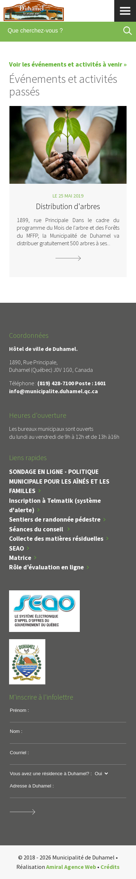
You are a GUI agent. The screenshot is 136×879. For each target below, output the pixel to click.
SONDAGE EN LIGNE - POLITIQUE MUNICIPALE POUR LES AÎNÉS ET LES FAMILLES (59, 481)
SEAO (16, 548)
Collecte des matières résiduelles (56, 539)
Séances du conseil (37, 529)
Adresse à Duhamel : (32, 786)
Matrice (20, 558)
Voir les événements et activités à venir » (68, 64)
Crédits (110, 866)
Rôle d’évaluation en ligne (46, 567)
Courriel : (19, 752)
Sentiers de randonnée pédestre (54, 519)
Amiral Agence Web (71, 866)
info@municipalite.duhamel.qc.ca (53, 391)
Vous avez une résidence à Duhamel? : (51, 773)
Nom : (16, 731)
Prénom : (19, 710)
